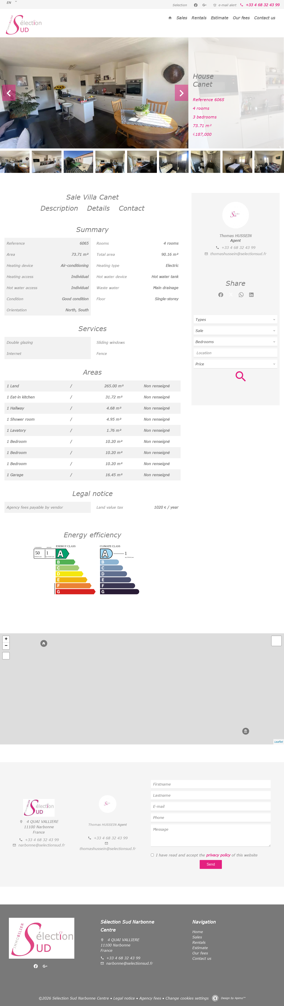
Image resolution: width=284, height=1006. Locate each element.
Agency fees (150, 998)
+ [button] (6, 639)
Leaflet (278, 741)
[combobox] (235, 319)
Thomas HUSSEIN (235, 236)
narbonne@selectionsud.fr (41, 845)
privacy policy (218, 855)
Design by (233, 998)
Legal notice (124, 998)
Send (211, 864)
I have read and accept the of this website (207, 855)
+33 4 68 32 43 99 (263, 5)
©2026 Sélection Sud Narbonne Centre (74, 998)
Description (59, 208)
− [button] (6, 646)
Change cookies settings (187, 998)
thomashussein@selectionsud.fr (238, 254)
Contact (131, 208)
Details (98, 208)
